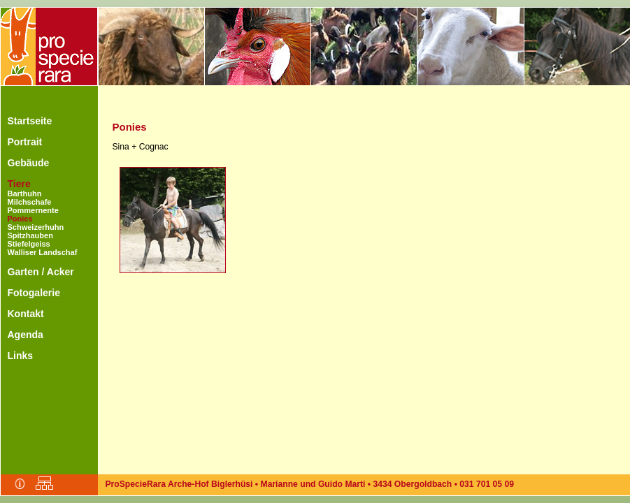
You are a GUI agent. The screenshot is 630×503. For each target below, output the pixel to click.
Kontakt (26, 313)
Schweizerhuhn (36, 227)
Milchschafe (30, 202)
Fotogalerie (34, 292)
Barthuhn (25, 193)
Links (21, 355)
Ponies (20, 218)
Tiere (19, 183)
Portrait (25, 141)
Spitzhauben (30, 235)
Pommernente (33, 210)
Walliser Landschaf (43, 252)
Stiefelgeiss (29, 244)
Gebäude (29, 162)
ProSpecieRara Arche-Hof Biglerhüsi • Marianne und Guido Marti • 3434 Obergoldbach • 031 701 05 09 (310, 484)
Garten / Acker (41, 271)
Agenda (25, 334)
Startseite (30, 120)
